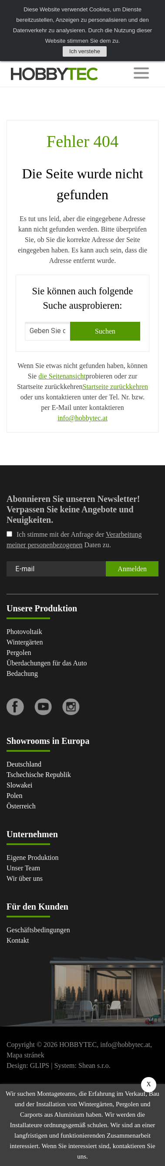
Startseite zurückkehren (115, 386)
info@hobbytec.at (82, 418)
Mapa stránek (25, 1055)
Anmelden (132, 569)
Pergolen (19, 652)
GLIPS (39, 1065)
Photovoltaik (24, 631)
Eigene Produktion (33, 857)
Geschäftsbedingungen (38, 930)
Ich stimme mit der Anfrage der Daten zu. (74, 540)
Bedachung (22, 673)
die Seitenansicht (62, 376)
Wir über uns (25, 878)
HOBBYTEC (78, 1044)
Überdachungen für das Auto (47, 663)
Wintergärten (25, 642)
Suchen (105, 331)
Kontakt (18, 940)
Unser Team (23, 868)
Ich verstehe (84, 51)
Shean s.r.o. (94, 1065)
